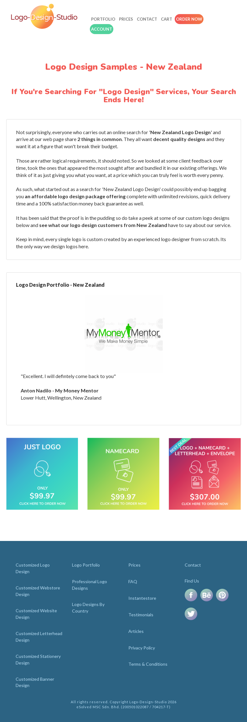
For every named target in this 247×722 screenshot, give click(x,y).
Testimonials (140, 614)
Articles (136, 631)
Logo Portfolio (86, 565)
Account (101, 29)
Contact (147, 19)
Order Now (189, 19)
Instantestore (142, 598)
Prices (126, 19)
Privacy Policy (141, 647)
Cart (166, 19)
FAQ (132, 581)
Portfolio (103, 19)
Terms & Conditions (147, 664)
